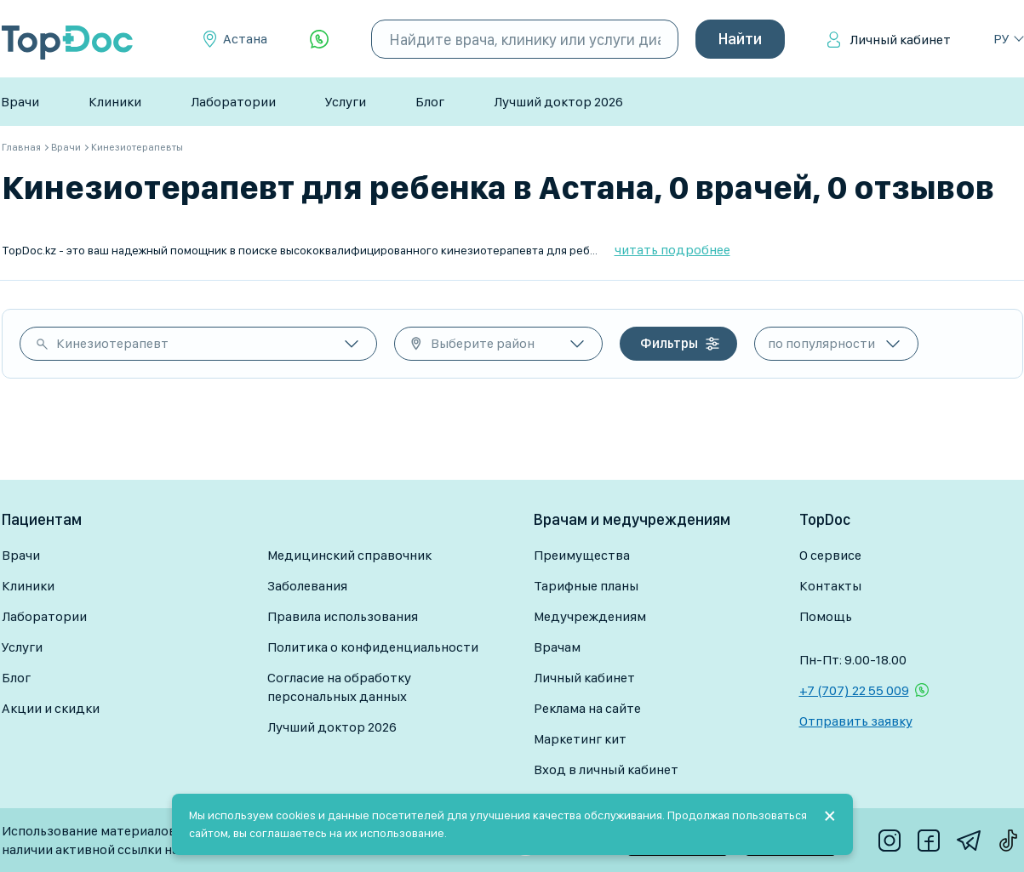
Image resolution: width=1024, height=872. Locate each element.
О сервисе (830, 555)
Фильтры (669, 343)
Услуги (345, 102)
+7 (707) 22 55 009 (854, 690)
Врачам (557, 647)
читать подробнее (672, 250)
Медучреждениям (590, 616)
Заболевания (307, 586)
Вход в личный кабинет (606, 769)
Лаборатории (233, 102)
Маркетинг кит (580, 739)
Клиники (115, 102)
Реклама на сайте (587, 708)
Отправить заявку (855, 721)
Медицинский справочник (349, 555)
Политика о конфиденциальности (372, 647)
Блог (429, 102)
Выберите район (483, 343)
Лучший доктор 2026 (558, 102)
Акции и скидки (51, 708)
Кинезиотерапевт (112, 343)
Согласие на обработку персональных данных (339, 687)
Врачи (20, 102)
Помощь (825, 616)
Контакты (830, 586)
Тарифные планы (586, 586)
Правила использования (342, 616)
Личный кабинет (900, 39)
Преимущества (582, 555)
